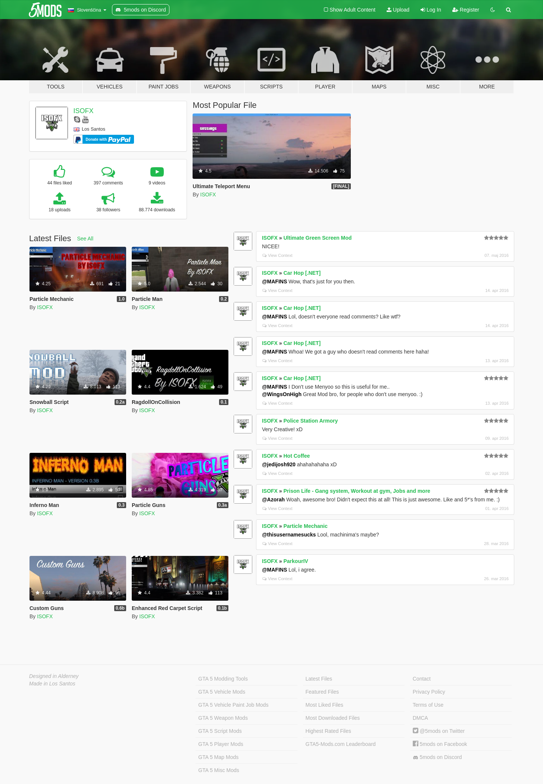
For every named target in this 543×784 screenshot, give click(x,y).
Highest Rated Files (328, 731)
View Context (277, 255)
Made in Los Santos (52, 684)
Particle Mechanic (306, 526)
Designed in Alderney (54, 676)
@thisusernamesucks (289, 535)
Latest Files (319, 679)
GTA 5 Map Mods (218, 757)
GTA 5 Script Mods (219, 731)
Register (465, 10)
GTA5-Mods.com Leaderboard (341, 744)
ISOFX (84, 111)
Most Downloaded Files (333, 718)
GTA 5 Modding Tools (223, 679)
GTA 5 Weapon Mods (223, 718)
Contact (422, 679)
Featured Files (322, 692)
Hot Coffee (297, 456)
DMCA (420, 718)
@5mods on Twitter (439, 731)
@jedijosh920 (279, 464)
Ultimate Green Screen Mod (318, 238)
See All (85, 239)
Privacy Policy (429, 692)
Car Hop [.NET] (302, 273)
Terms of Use (428, 705)
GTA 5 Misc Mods (218, 770)
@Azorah (273, 500)
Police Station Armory (311, 421)
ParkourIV (296, 561)
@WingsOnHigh (282, 394)
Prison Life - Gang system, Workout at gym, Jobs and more (357, 491)
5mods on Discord (437, 757)
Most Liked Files (324, 705)
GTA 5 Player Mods (220, 744)
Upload (398, 10)
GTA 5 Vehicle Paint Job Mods (233, 705)
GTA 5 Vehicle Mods (221, 692)
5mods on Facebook (440, 744)
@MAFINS (274, 281)
